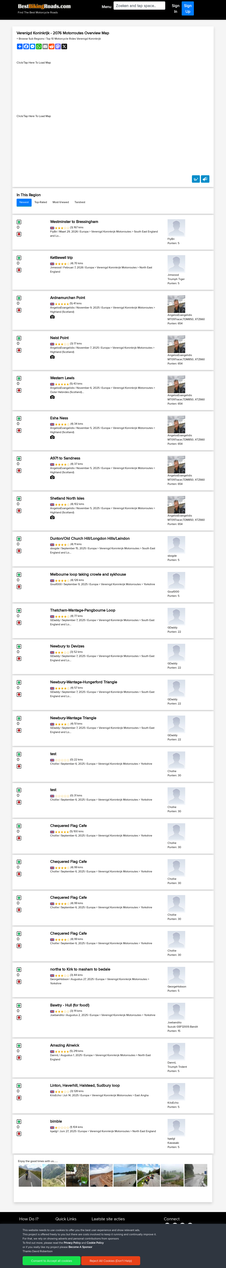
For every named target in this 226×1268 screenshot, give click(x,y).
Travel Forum (62, 1229)
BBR (133, 1229)
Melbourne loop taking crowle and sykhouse (88, 574)
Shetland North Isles (67, 498)
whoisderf (98, 1246)
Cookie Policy (84, 1263)
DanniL (54, 1055)
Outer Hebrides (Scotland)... (67, 392)
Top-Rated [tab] (40, 202)
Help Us (60, 1246)
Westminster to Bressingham (74, 221)
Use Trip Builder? (29, 1229)
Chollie (54, 764)
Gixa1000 (56, 584)
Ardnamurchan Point (67, 297)
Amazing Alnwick (64, 1045)
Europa (84, 231)
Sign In (175, 8)
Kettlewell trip (61, 257)
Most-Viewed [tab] (61, 202)
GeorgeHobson (59, 979)
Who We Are (62, 1237)
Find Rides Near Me (30, 1225)
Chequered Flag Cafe (68, 825)
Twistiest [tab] (80, 202)
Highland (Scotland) (62, 312)
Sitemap (52, 1263)
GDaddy (55, 620)
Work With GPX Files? (31, 1233)
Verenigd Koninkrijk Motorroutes (111, 231)
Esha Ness (59, 418)
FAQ (21, 1246)
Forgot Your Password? (32, 1237)
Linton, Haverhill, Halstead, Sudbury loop (85, 1085)
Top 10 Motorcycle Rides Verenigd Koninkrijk (73, 39)
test (53, 754)
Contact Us (61, 1242)
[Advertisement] (113, 89)
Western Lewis (62, 378)
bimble (56, 1121)
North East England (144, 1131)
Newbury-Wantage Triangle (73, 718)
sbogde (54, 548)
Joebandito (57, 1015)
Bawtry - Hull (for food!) (69, 1005)
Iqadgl (54, 1131)
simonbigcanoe (101, 1225)
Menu (106, 7)
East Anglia (141, 1095)
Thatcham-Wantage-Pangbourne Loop (82, 610)
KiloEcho (55, 1095)
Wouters (97, 1237)
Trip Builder (62, 1233)
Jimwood (55, 267)
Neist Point (59, 338)
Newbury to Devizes (67, 646)
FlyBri (53, 231)
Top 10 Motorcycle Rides (69, 1225)
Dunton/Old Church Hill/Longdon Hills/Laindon (90, 538)
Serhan (96, 1233)
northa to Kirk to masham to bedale (80, 969)
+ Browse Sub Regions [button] (31, 39)
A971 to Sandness (65, 458)
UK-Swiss (128, 1225)
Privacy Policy (66, 1263)
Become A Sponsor (30, 1242)
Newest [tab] (24, 202)
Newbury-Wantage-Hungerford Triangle (83, 682)
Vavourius (98, 1242)
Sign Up (188, 8)
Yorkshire (149, 584)
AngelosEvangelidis (62, 308)
